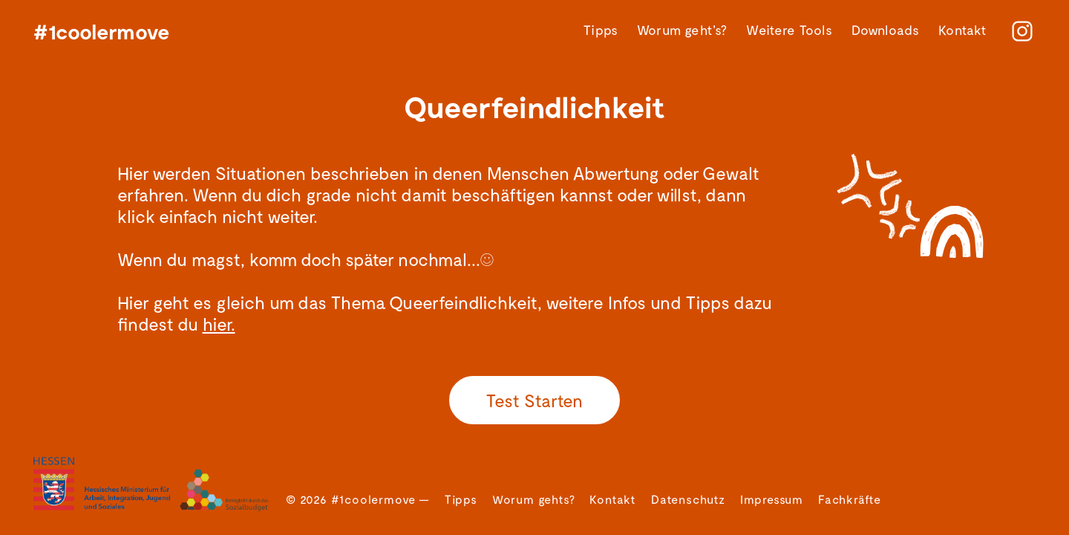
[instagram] (1022, 31)
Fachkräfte (849, 499)
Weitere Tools (788, 30)
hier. (219, 323)
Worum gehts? (533, 499)
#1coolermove (101, 31)
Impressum (771, 499)
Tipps (600, 30)
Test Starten (534, 400)
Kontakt (962, 30)
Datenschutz (688, 499)
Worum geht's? (682, 30)
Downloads (885, 30)
